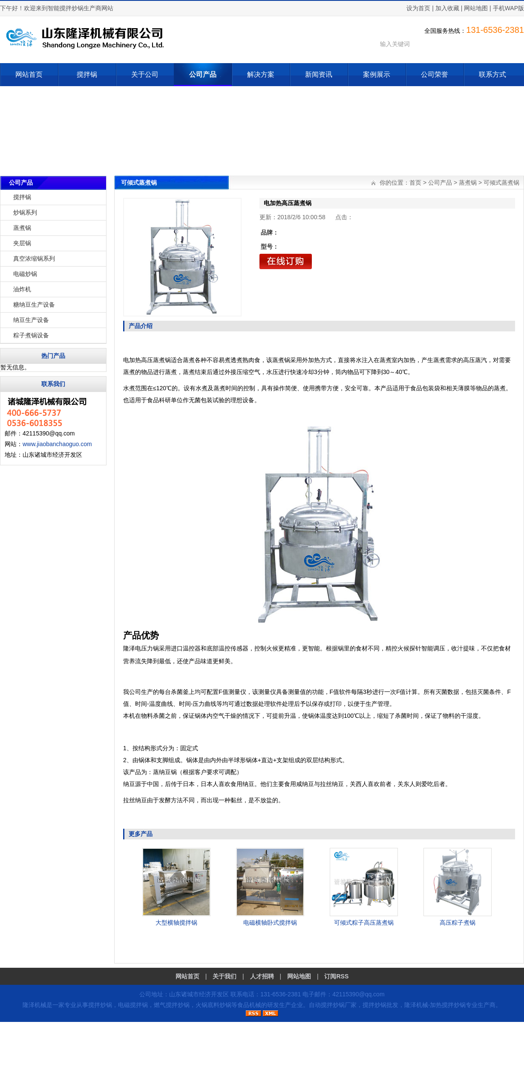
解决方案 (260, 74)
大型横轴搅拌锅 (176, 922)
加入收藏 (447, 8)
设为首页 (418, 8)
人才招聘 (262, 976)
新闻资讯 (318, 74)
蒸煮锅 (22, 227)
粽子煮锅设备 (31, 335)
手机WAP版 (508, 8)
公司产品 (202, 74)
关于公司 (144, 74)
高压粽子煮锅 (457, 922)
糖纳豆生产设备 (34, 304)
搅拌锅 (87, 74)
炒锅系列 (25, 212)
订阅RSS (336, 976)
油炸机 (22, 289)
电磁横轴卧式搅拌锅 (270, 922)
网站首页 (29, 74)
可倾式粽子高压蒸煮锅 (364, 922)
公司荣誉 (434, 74)
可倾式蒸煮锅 (501, 182)
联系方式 (492, 74)
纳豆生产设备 (31, 319)
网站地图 (476, 8)
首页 (415, 182)
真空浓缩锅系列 (34, 258)
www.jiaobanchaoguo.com (57, 444)
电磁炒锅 (25, 273)
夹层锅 (22, 243)
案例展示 (376, 74)
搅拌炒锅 (100, 1004)
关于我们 (224, 976)
